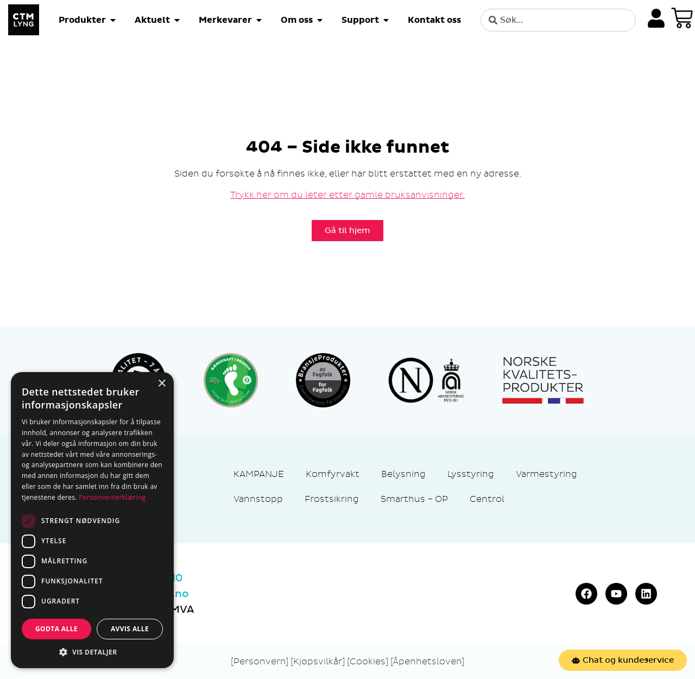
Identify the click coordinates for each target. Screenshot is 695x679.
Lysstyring (470, 474)
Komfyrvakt (332, 474)
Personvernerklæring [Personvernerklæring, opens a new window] (112, 497)
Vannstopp (258, 499)
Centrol (487, 499)
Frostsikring (332, 499)
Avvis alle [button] (130, 628)
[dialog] (92, 520)
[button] (92, 651)
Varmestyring (546, 474)
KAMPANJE (258, 474)
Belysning (403, 474)
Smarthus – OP (414, 499)
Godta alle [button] (56, 628)
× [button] (161, 384)
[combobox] (558, 20)
